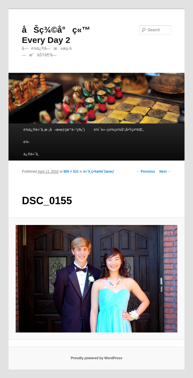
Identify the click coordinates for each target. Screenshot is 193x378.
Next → (165, 171)
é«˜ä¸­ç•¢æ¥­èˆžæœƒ (98, 171)
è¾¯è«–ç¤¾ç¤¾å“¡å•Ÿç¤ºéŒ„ (119, 129)
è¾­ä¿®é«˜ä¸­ (31, 148)
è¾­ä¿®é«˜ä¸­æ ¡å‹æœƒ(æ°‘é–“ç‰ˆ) (54, 129)
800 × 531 (71, 171)
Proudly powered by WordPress (96, 358)
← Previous (145, 171)
